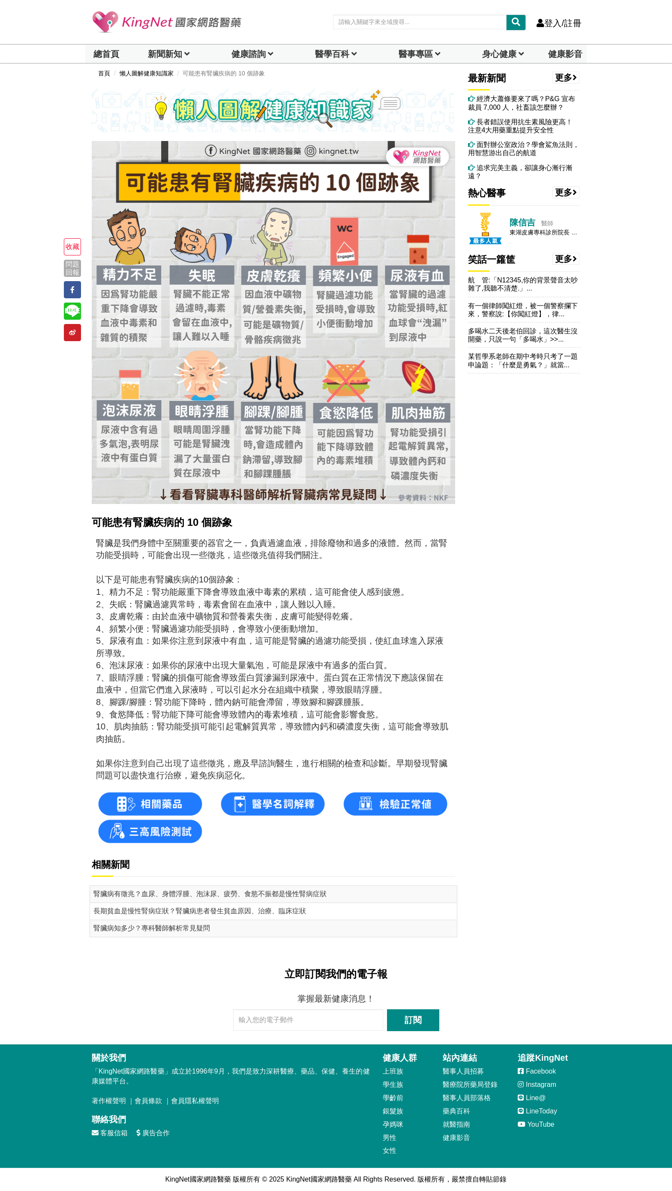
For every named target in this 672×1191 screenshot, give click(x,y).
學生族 (393, 1084)
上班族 (393, 1071)
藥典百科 (456, 1111)
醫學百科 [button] (332, 54)
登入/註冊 (559, 23)
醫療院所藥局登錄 (470, 1084)
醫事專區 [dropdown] (416, 54)
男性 (389, 1137)
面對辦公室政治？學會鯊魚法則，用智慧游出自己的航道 (523, 148)
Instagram (537, 1084)
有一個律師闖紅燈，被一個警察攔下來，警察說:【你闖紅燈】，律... (523, 310)
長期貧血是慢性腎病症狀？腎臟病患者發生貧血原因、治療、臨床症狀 (199, 911)
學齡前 (393, 1097)
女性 (389, 1150)
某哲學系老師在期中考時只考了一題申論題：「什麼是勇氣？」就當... (523, 360)
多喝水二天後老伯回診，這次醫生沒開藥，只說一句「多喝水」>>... (523, 335)
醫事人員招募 (463, 1071)
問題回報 (72, 268)
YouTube (536, 1124)
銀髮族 (393, 1111)
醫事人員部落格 (467, 1097)
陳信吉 (522, 222)
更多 (566, 77)
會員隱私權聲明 (195, 1100)
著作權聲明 (109, 1100)
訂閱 (413, 1020)
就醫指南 (456, 1124)
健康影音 (565, 54)
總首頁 (106, 54)
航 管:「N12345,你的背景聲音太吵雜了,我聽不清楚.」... (523, 284)
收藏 (72, 246)
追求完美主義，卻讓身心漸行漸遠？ (520, 172)
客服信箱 (110, 1133)
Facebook (537, 1071)
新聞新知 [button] (165, 54)
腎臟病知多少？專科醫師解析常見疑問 (151, 928)
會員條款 (148, 1100)
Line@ (532, 1097)
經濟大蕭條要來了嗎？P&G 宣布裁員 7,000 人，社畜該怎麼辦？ (522, 103)
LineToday (537, 1111)
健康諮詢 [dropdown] (248, 54)
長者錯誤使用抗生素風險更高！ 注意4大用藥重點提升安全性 (523, 126)
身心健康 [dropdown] (499, 54)
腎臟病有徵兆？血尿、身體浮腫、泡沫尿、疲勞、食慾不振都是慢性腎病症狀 (210, 893)
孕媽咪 (393, 1124)
